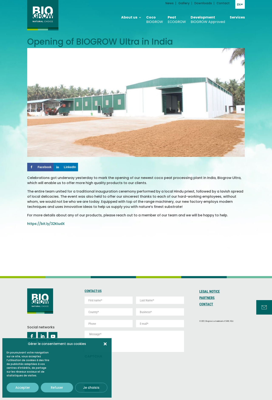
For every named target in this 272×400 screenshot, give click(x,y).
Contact (206, 304)
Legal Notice (209, 292)
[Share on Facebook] (40, 167)
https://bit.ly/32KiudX (46, 223)
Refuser (57, 387)
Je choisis (91, 387)
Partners (207, 298)
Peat (177, 15)
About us (129, 13)
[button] (105, 344)
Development (208, 15)
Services (237, 13)
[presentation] (117, 369)
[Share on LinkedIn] (65, 167)
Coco (154, 15)
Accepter (22, 387)
